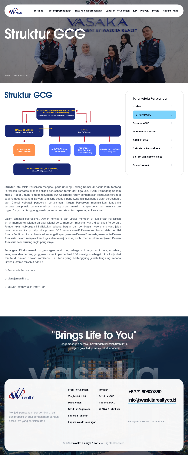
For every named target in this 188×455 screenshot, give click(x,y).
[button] (144, 397)
